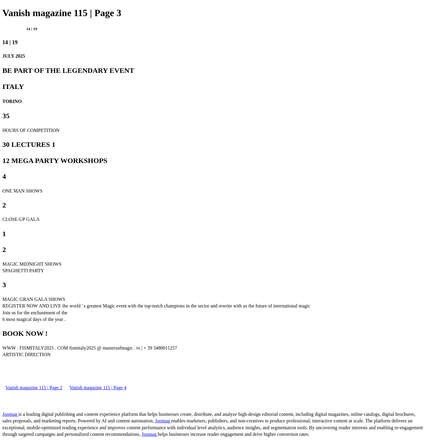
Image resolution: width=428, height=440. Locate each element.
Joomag (10, 414)
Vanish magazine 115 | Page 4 (98, 387)
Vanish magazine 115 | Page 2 (33, 387)
